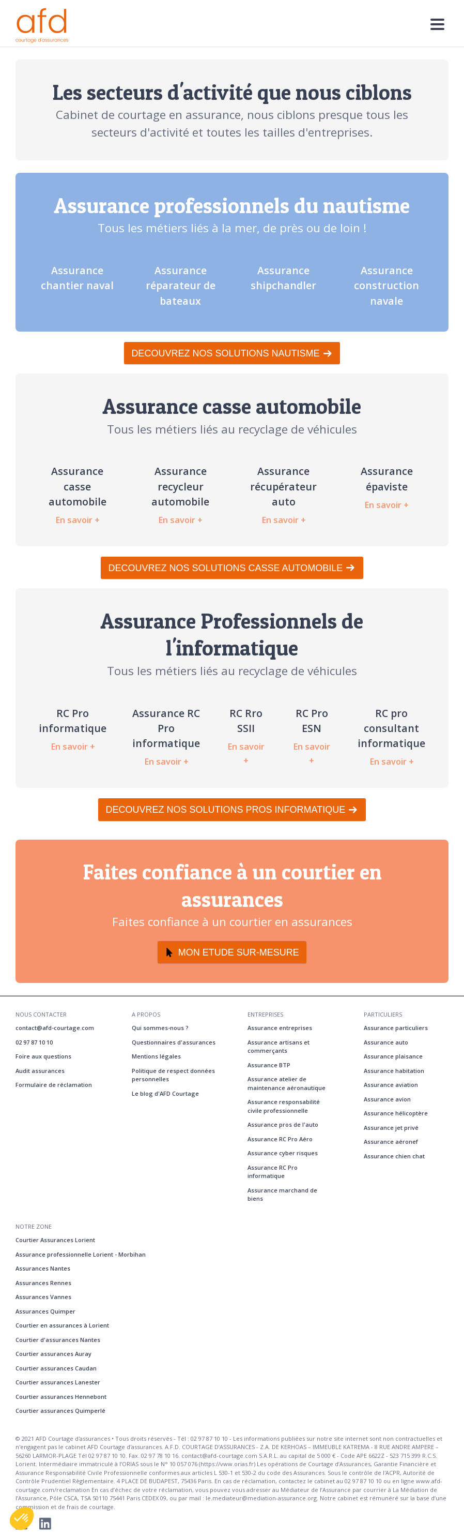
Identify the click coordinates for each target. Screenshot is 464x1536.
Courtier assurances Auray (53, 1354)
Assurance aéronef (391, 1141)
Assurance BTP (269, 1065)
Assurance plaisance (393, 1056)
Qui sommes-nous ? (160, 1028)
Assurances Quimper (45, 1311)
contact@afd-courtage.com (55, 1028)
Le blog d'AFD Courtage (165, 1093)
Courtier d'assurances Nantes (58, 1340)
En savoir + (77, 520)
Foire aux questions (43, 1056)
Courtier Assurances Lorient (55, 1240)
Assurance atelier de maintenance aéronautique (287, 1083)
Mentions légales (156, 1056)
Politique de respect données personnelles (173, 1075)
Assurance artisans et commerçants (279, 1046)
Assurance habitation (394, 1071)
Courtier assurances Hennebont (61, 1396)
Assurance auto (386, 1042)
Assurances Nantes (43, 1268)
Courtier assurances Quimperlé (60, 1410)
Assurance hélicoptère (396, 1113)
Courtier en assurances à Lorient (62, 1325)
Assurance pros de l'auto (283, 1124)
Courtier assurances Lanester (58, 1382)
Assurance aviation (391, 1084)
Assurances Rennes (43, 1283)
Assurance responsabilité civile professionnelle (284, 1106)
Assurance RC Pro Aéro (280, 1139)
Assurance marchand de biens (282, 1194)
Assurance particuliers (396, 1028)
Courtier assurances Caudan (56, 1368)
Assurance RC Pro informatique (273, 1172)
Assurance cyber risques (283, 1153)
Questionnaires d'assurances (173, 1042)
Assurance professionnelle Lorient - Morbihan (81, 1254)
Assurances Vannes (43, 1297)
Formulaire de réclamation (54, 1084)
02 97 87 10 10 (34, 1042)
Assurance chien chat (394, 1156)
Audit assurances (40, 1071)
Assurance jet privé (391, 1127)
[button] (21, 1518)
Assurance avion (387, 1099)
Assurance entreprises (280, 1028)
